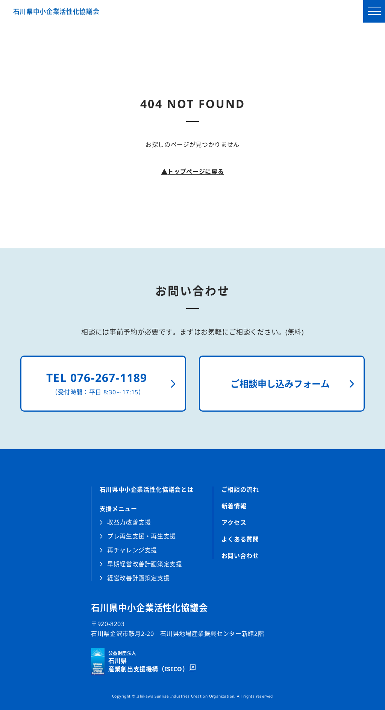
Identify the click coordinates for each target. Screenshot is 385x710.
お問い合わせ (240, 555)
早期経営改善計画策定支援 (144, 564)
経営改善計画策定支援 (138, 577)
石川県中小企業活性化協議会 (56, 11)
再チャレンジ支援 (132, 550)
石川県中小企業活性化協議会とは (147, 490)
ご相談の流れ (240, 490)
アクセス (234, 522)
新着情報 (234, 506)
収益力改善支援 (129, 522)
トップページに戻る (192, 171)
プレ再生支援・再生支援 (141, 536)
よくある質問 (240, 539)
